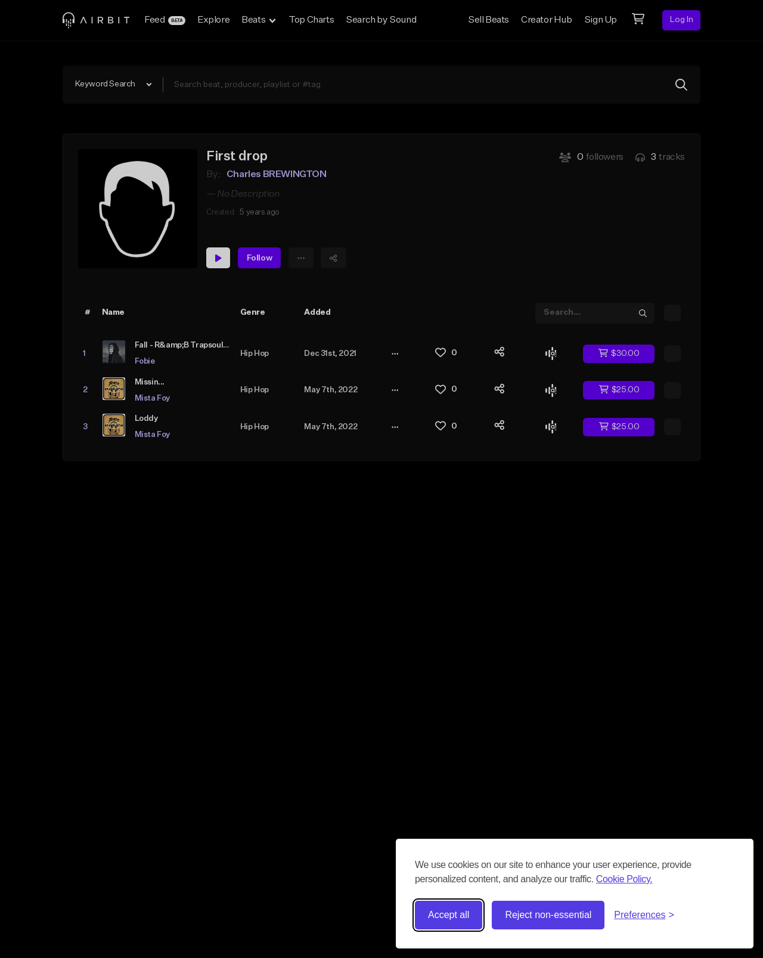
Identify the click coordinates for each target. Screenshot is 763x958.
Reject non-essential (548, 915)
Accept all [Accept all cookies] (448, 915)
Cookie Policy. (624, 879)
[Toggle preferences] (644, 915)
